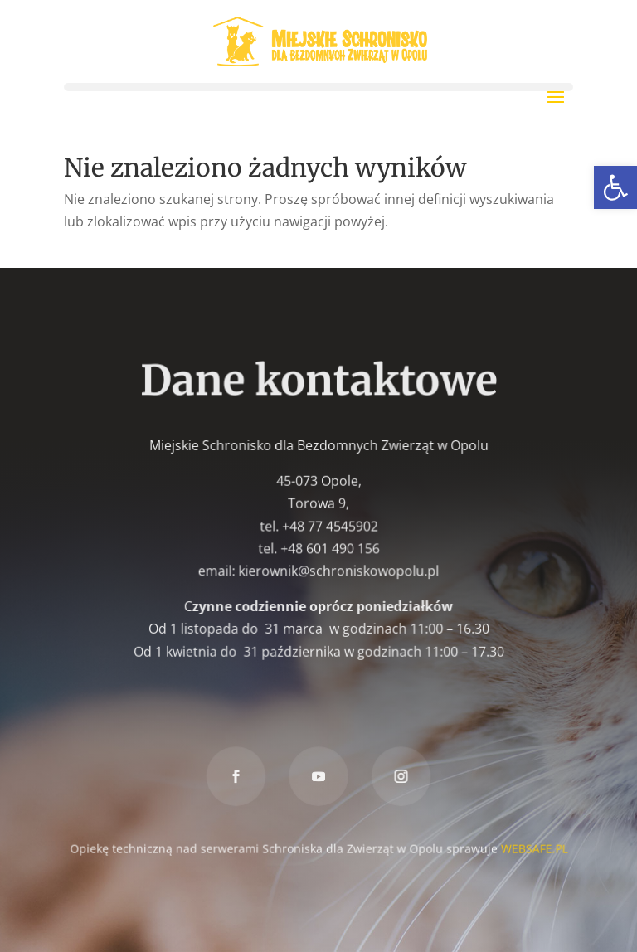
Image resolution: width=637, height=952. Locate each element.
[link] (615, 187)
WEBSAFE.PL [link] (532, 847)
